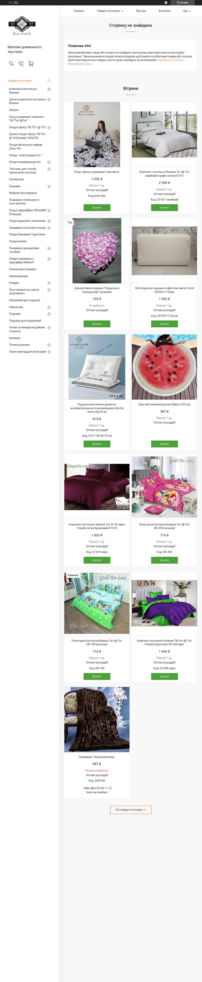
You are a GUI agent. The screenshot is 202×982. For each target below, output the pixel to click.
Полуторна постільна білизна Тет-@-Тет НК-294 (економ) (164, 526)
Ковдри (14, 282)
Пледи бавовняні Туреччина (27, 234)
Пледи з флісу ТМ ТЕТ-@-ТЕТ (27, 127)
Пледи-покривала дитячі (25, 161)
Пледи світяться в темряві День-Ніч (25, 146)
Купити (96, 207)
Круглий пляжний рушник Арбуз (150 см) (164, 404)
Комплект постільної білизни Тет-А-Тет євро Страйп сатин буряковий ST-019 (97, 526)
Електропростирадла (22, 269)
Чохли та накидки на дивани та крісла (27, 329)
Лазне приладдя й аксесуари (27, 351)
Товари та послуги (19, 80)
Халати (13, 109)
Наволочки (16, 307)
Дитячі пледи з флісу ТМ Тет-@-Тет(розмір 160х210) (27, 136)
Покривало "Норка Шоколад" (97, 756)
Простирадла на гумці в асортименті (24, 291)
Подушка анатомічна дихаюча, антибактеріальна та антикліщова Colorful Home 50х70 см (97, 408)
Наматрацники (18, 276)
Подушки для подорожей (25, 320)
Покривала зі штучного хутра (27, 227)
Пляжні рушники (19, 344)
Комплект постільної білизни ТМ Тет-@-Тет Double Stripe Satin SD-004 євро (164, 642)
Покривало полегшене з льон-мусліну (24, 201)
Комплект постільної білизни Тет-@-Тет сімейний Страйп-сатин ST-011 (164, 173)
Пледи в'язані (17, 241)
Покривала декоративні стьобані (24, 250)
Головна (79, 10)
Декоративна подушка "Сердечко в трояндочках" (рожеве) (96, 290)
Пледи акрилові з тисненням (27, 220)
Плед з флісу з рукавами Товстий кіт (97, 171)
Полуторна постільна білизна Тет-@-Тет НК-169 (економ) (97, 642)
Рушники (14, 186)
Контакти (165, 10)
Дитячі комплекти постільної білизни (27, 101)
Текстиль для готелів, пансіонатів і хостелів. (23, 170)
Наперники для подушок (24, 300)
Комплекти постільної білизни (23, 90)
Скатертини (16, 179)
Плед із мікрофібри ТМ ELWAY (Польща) (27, 212)
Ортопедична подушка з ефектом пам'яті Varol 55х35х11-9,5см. (164, 290)
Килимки (14, 338)
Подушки (14, 313)
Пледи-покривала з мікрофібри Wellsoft (21, 260)
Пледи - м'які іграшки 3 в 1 (25, 155)
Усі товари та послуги (129, 809)
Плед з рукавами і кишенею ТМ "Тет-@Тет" (26, 118)
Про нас (141, 10)
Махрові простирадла (23, 192)
